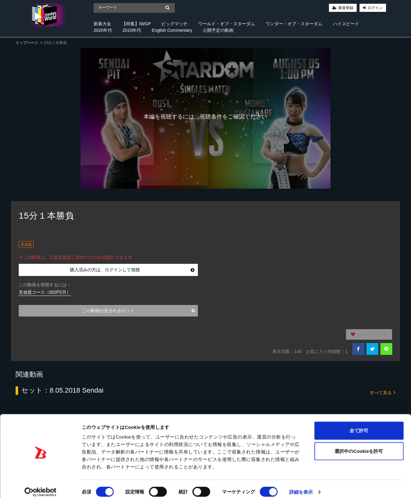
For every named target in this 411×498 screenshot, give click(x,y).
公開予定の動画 (218, 30)
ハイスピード (346, 23)
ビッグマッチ (174, 23)
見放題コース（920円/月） (45, 292)
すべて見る (382, 392)
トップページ (27, 43)
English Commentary (172, 30)
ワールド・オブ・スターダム (226, 23)
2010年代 (132, 30)
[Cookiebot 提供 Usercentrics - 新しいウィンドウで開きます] (40, 486)
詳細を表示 (301, 485)
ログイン (375, 8)
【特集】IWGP (136, 23)
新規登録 (345, 8)
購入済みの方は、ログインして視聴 (132, 269)
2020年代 (103, 30)
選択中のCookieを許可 (359, 444)
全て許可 (359, 424)
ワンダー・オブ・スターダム (294, 23)
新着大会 (102, 23)
